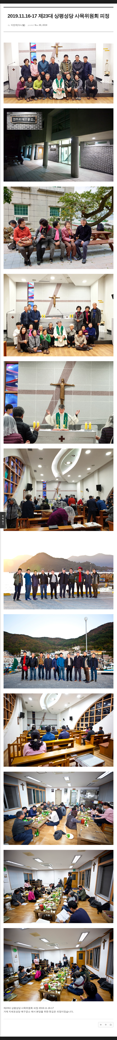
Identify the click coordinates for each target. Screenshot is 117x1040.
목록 (3, 520)
